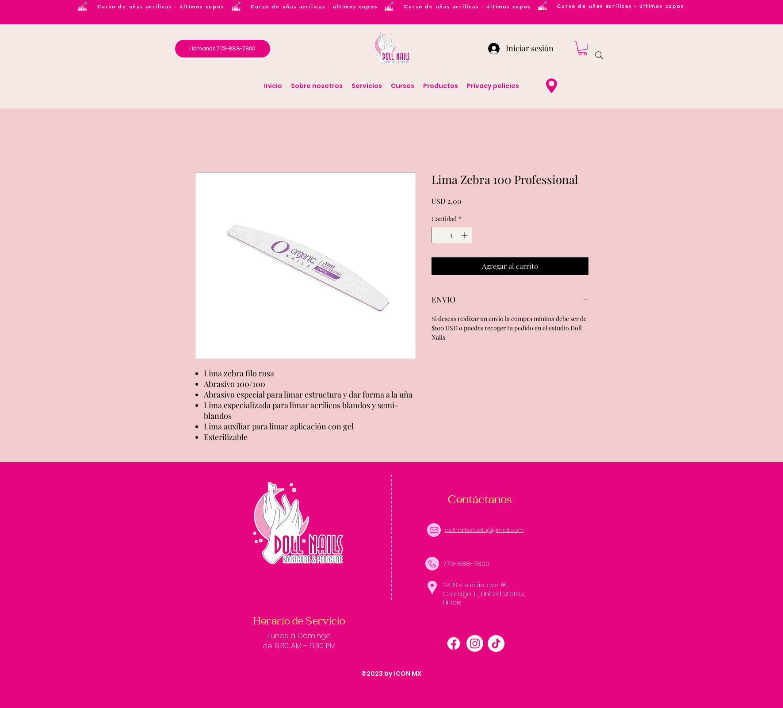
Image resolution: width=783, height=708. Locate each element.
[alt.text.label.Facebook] (453, 643)
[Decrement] (438, 235)
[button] (582, 48)
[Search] (599, 55)
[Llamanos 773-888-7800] (222, 48)
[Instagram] (474, 643)
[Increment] (465, 235)
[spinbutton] (452, 235)
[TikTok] (496, 643)
